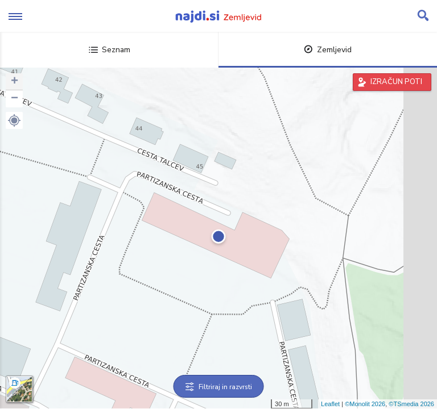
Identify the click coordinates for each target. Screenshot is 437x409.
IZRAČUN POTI (396, 82)
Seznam (109, 49)
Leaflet (330, 403)
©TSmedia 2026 (411, 403)
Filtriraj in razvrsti (218, 386)
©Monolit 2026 (365, 403)
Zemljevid (328, 49)
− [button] (14, 98)
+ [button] (14, 81)
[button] (14, 120)
